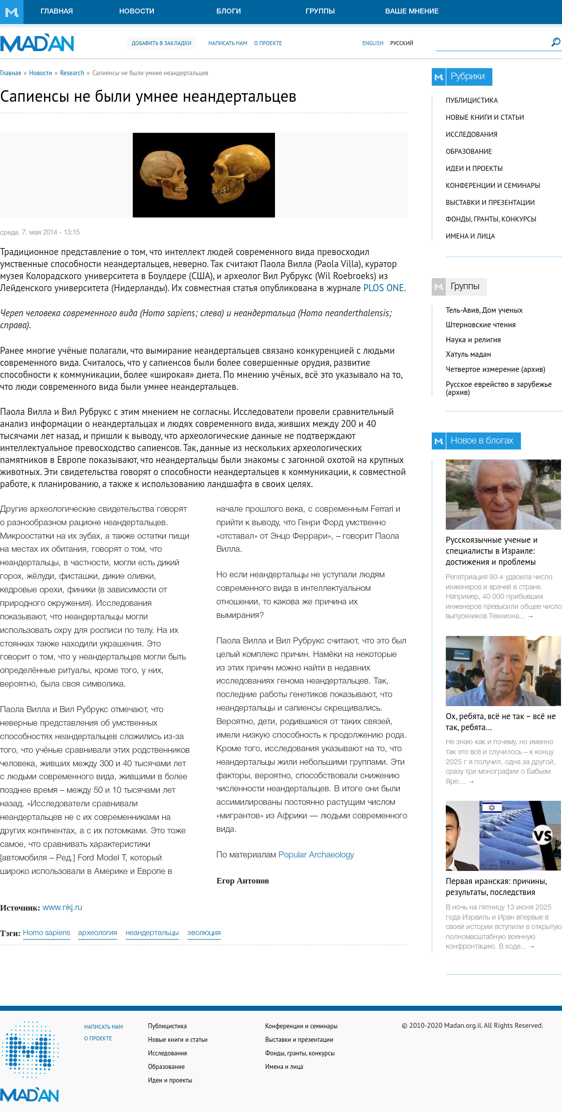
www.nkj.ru (62, 908)
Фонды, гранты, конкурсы (491, 219)
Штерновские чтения (481, 324)
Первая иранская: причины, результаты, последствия (496, 886)
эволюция (204, 933)
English (372, 43)
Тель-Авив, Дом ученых (484, 310)
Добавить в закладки (161, 43)
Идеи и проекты (474, 168)
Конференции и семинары (493, 185)
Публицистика (472, 100)
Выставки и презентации (490, 202)
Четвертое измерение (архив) (495, 369)
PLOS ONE (383, 288)
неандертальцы (152, 933)
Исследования (471, 134)
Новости (136, 12)
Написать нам (227, 43)
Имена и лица (470, 236)
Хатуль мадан (468, 354)
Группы (320, 12)
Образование (469, 151)
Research (72, 73)
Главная (57, 12)
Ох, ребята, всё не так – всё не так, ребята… (501, 722)
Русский (401, 43)
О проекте (268, 43)
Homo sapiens (46, 933)
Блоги (228, 12)
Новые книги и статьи (485, 117)
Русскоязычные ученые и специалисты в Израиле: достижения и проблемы (491, 550)
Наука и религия (473, 339)
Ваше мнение (412, 12)
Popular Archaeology (316, 855)
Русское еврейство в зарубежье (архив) (499, 388)
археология (97, 933)
